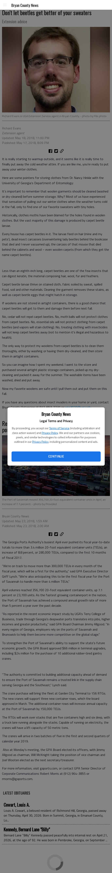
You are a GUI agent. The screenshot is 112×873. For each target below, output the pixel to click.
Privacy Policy (50, 433)
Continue (56, 456)
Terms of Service (59, 428)
